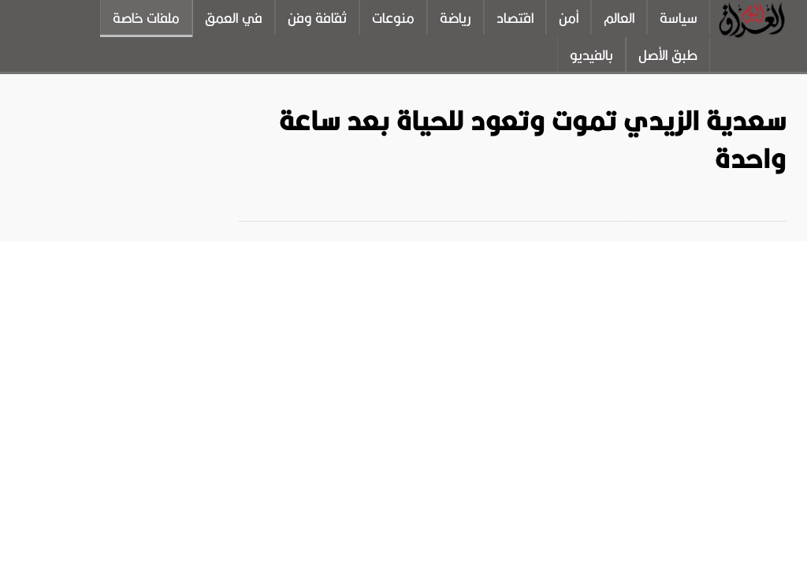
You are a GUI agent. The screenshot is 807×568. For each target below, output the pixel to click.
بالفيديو (591, 55)
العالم (619, 18)
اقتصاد (515, 18)
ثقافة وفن (317, 18)
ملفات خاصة (146, 18)
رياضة (455, 18)
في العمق (233, 18)
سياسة (678, 18)
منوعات (393, 18)
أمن (568, 18)
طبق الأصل (667, 55)
